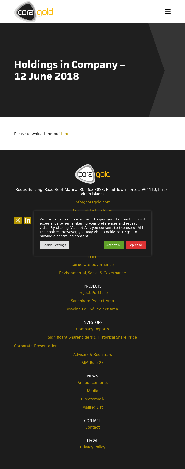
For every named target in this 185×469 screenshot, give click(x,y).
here (65, 133)
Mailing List (92, 407)
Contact (92, 420)
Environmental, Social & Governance (92, 273)
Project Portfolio (92, 292)
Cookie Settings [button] (54, 245)
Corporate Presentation (36, 345)
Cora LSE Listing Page (92, 210)
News (92, 376)
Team (92, 256)
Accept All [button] (114, 245)
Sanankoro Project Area (92, 301)
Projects (93, 286)
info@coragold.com (92, 202)
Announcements (93, 382)
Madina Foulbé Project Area (92, 309)
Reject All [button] (135, 245)
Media (92, 391)
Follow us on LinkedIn (27, 220)
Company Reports (92, 329)
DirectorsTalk (92, 399)
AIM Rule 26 (93, 362)
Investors (92, 322)
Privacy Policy (92, 447)
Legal (92, 440)
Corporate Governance (92, 264)
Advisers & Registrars (92, 354)
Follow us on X (18, 220)
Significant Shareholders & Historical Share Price (92, 337)
